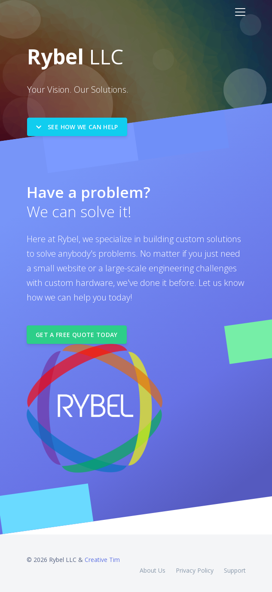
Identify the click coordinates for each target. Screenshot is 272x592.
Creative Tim (102, 554)
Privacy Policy (195, 565)
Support (235, 565)
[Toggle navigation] (240, 12)
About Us (152, 565)
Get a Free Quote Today (77, 329)
